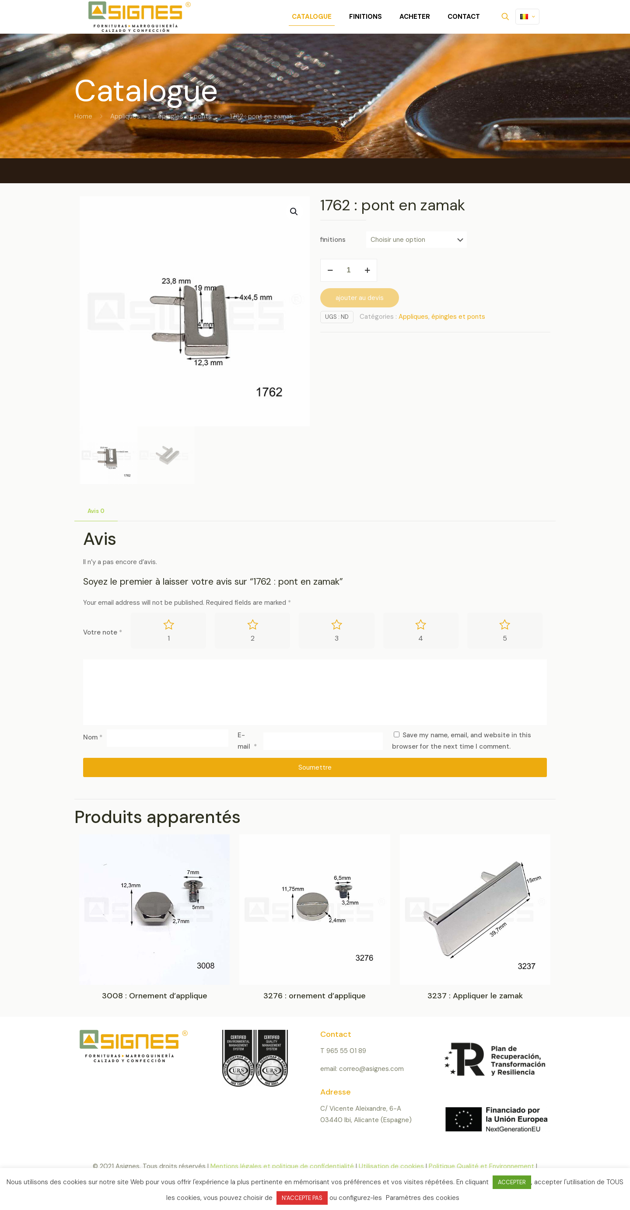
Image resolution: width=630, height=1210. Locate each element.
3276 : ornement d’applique (314, 996)
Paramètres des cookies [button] (422, 1197)
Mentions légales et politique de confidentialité (283, 1166)
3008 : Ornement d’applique (154, 996)
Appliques (125, 116)
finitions (333, 239)
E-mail (247, 741)
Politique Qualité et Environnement (481, 1166)
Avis (96, 511)
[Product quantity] (348, 270)
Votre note (102, 632)
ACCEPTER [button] (512, 1182)
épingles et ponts (185, 116)
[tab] (96, 511)
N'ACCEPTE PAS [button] (302, 1198)
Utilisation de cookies (391, 1166)
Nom (92, 737)
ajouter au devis (360, 297)
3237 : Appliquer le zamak (475, 996)
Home (83, 116)
